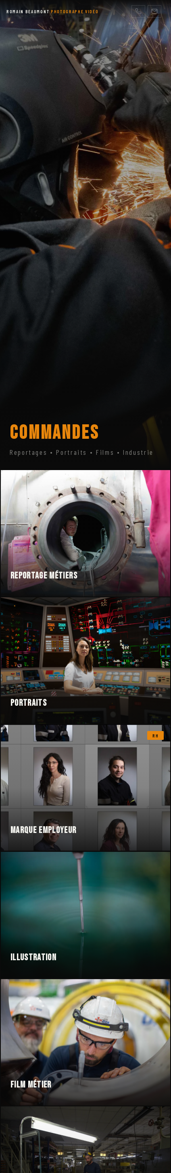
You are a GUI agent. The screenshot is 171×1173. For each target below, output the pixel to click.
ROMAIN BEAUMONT (52, 11)
